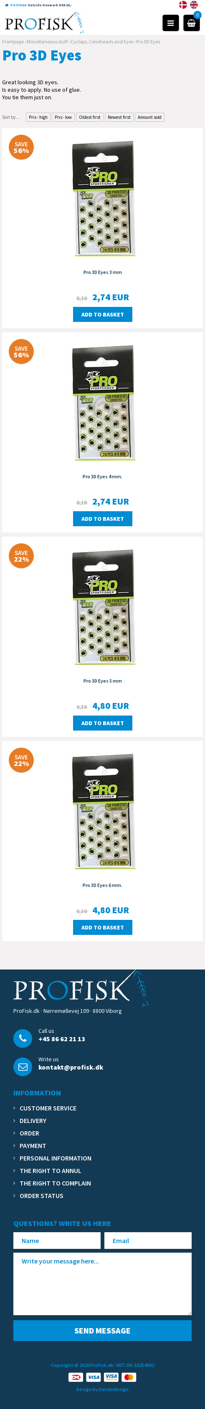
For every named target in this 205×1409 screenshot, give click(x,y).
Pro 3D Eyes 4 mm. (102, 476)
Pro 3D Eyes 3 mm (103, 272)
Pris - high (38, 117)
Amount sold (150, 117)
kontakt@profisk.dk (70, 1067)
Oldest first (90, 117)
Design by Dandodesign (102, 1389)
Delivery (33, 1120)
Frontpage (13, 41)
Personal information (55, 1158)
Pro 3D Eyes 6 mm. (102, 885)
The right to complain (55, 1183)
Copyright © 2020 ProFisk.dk (82, 1365)
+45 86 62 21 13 (61, 1039)
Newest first (119, 117)
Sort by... (10, 117)
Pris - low (63, 117)
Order (29, 1133)
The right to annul (50, 1170)
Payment (33, 1145)
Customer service (48, 1108)
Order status (41, 1195)
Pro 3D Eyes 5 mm (103, 681)
